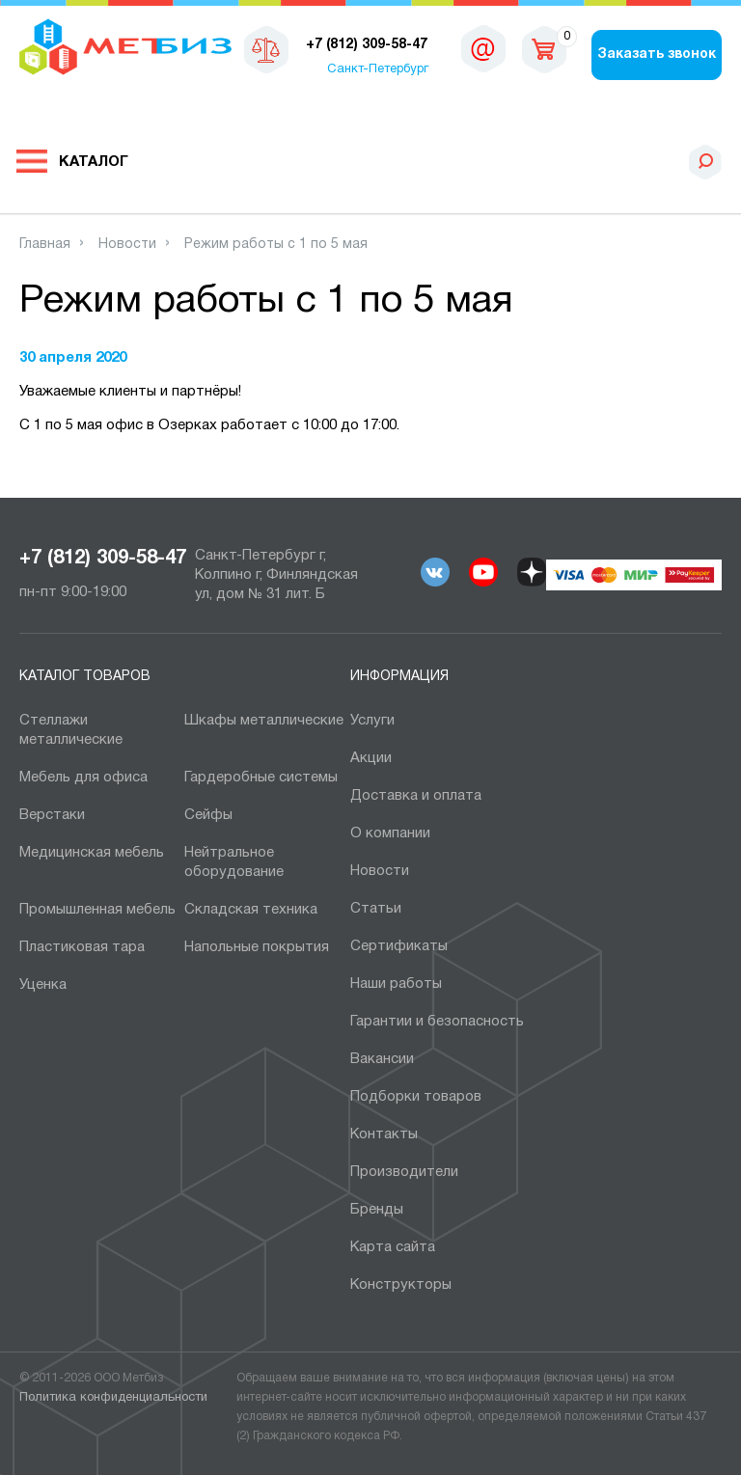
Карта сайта (392, 1247)
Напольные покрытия (256, 947)
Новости (379, 871)
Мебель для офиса (83, 777)
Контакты (384, 1134)
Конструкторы (401, 1285)
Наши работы (396, 984)
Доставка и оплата (415, 796)
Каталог (93, 162)
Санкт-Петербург (377, 69)
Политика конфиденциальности (113, 1398)
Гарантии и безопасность (437, 1021)
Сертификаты (399, 946)
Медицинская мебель (91, 853)
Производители (404, 1172)
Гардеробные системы (261, 777)
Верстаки (52, 815)
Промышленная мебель (97, 909)
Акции (371, 758)
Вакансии (382, 1059)
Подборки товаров (415, 1097)
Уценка (43, 985)
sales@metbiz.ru (483, 48)
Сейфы (208, 815)
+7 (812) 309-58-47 (102, 558)
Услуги (372, 720)
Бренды (376, 1209)
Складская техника (250, 909)
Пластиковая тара (82, 947)
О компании (390, 833)
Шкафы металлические (263, 720)
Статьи (375, 908)
